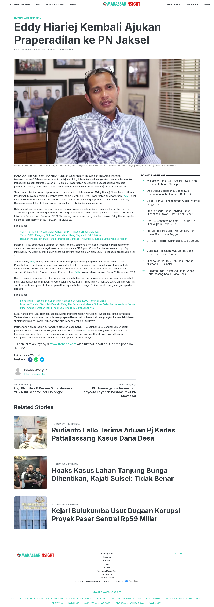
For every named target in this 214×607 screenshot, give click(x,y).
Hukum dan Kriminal (19, 4)
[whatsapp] (36, 359)
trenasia (14, 598)
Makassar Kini (173, 4)
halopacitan (57, 603)
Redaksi (107, 557)
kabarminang (58, 598)
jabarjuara (90, 603)
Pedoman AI (107, 574)
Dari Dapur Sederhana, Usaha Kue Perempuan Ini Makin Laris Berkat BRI (170, 192)
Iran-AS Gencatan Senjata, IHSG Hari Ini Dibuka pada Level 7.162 (171, 222)
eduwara (105, 603)
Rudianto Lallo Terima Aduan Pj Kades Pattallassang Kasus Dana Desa (170, 272)
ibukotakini (74, 603)
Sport (38, 4)
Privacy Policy (107, 578)
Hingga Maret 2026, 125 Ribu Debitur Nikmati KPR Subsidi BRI (170, 262)
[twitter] (42, 359)
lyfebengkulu (137, 603)
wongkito (90, 598)
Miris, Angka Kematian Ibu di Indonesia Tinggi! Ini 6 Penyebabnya (57, 307)
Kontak (107, 567)
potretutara (107, 598)
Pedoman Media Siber (107, 571)
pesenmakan (155, 603)
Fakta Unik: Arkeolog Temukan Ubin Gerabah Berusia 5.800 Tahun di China (63, 300)
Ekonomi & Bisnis (55, 4)
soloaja (140, 598)
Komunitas (192, 4)
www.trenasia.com (63, 344)
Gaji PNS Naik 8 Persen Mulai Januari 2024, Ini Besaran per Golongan (60, 231)
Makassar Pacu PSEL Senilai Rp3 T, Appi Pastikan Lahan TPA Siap (172, 182)
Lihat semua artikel (34, 374)
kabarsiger (75, 598)
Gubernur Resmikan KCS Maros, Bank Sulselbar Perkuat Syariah (170, 252)
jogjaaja (42, 598)
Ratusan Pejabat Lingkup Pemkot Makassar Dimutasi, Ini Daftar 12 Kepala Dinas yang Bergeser (73, 238)
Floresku (28, 598)
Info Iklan (107, 560)
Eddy (125, 195)
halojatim (194, 598)
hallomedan (124, 598)
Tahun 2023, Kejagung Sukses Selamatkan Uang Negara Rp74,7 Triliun (60, 235)
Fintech (73, 4)
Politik (206, 4)
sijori (182, 598)
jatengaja (120, 603)
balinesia (170, 598)
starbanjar (155, 598)
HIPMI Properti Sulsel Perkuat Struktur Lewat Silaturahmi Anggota (170, 232)
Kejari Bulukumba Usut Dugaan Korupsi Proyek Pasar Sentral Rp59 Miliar (116, 515)
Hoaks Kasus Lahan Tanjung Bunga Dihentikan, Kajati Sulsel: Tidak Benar (169, 212)
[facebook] (30, 359)
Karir (107, 564)
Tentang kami (107, 553)
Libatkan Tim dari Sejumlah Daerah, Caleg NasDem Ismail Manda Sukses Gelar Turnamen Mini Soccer (78, 304)
